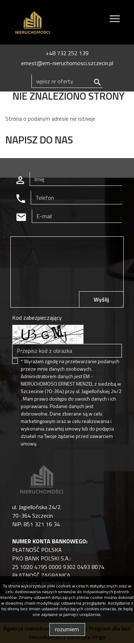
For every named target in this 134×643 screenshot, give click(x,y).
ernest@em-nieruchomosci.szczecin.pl (67, 63)
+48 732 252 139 (67, 53)
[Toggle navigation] (115, 20)
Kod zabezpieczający (37, 317)
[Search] (67, 81)
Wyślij (101, 299)
